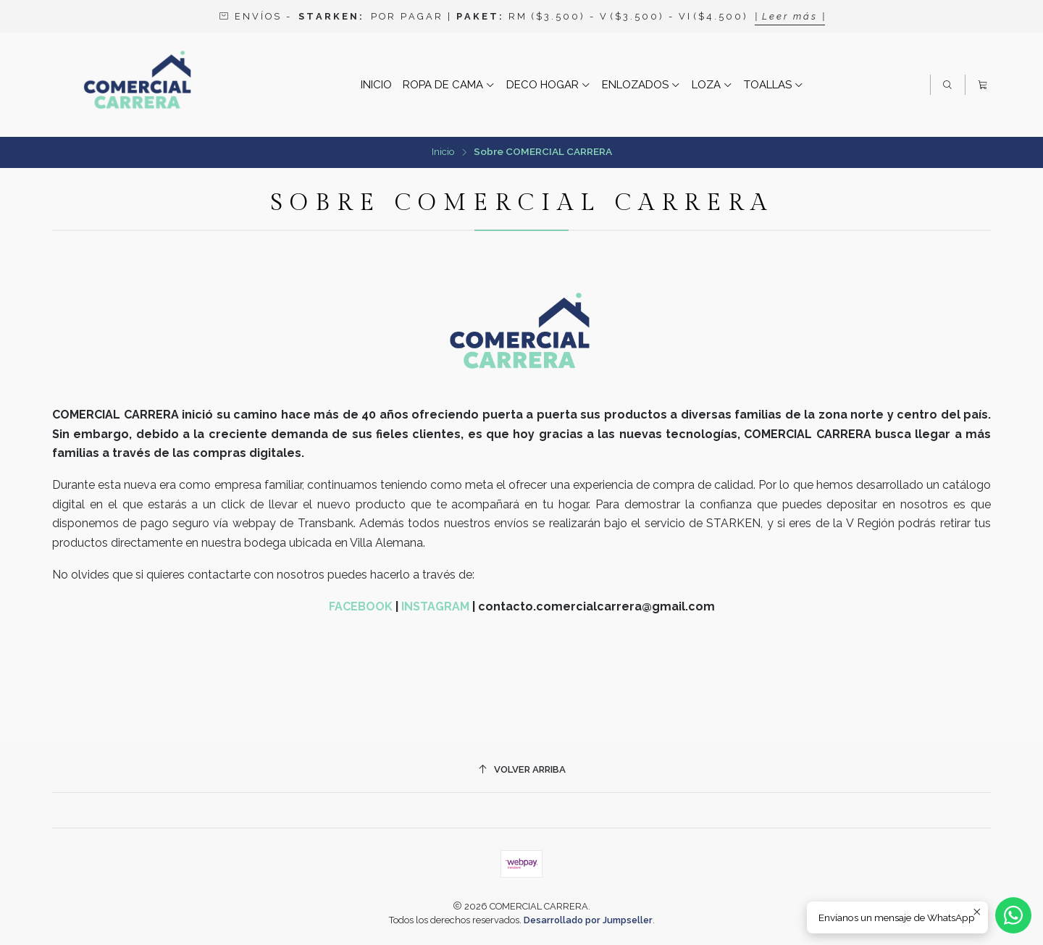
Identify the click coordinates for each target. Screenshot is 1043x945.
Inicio (443, 152)
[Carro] (982, 84)
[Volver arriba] (521, 769)
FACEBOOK (361, 606)
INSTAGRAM (435, 606)
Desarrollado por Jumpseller (588, 920)
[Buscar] (947, 84)
